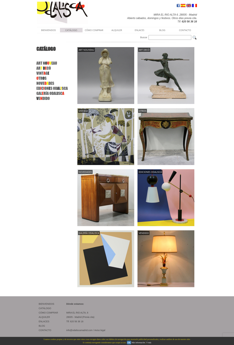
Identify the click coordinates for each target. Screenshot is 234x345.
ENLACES (139, 30)
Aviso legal (99, 330)
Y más (148, 342)
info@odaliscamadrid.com (79, 330)
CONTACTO (185, 30)
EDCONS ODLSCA (52, 88)
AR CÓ (43, 68)
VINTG (42, 73)
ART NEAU (46, 63)
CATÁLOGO (71, 30)
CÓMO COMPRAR (94, 30)
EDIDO (43, 98)
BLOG (162, 30)
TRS (41, 78)
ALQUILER (116, 30)
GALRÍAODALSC (50, 93)
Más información (138, 342)
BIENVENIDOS (48, 30)
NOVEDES (45, 83)
